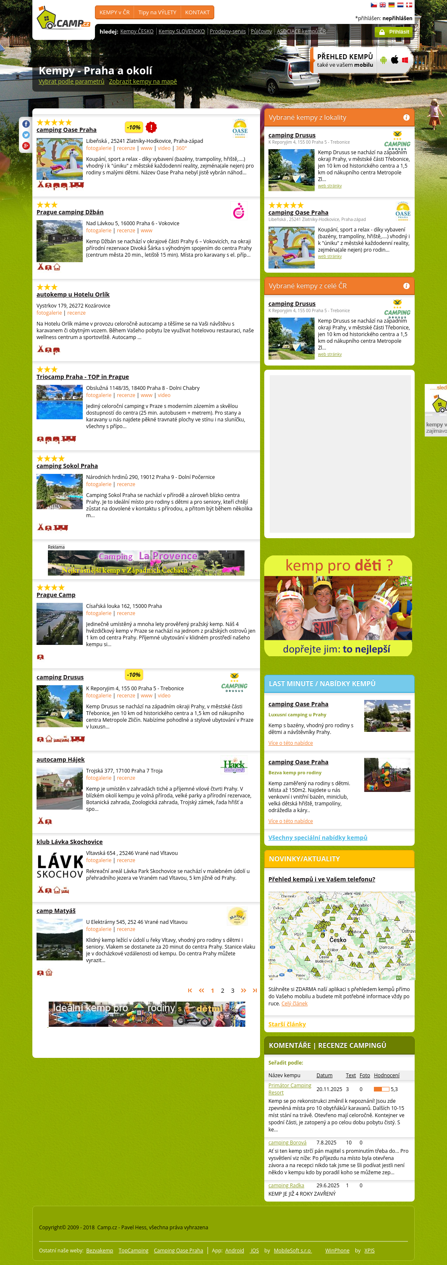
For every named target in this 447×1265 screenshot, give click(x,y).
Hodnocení (387, 1075)
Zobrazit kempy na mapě (143, 81)
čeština (374, 5)
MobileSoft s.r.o (293, 1250)
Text (351, 1075)
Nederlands (400, 5)
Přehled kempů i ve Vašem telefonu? (321, 879)
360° (181, 148)
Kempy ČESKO (136, 31)
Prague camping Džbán (119, 212)
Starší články (287, 1024)
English (382, 5)
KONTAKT (197, 12)
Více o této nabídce (290, 743)
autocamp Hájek (119, 759)
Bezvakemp (99, 1250)
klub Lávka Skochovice (89, 842)
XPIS (370, 1250)
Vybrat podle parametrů (72, 81)
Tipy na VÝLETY (157, 12)
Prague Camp (89, 595)
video (164, 148)
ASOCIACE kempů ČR (301, 31)
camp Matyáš (119, 911)
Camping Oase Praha (178, 1250)
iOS (254, 1250)
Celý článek (294, 1003)
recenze (127, 148)
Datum (324, 1075)
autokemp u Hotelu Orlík (89, 294)
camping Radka (286, 1185)
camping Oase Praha (119, 130)
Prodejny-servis (228, 31)
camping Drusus (119, 677)
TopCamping (134, 1250)
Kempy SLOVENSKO (182, 31)
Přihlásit (399, 32)
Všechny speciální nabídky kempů (318, 838)
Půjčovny (261, 31)
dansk (409, 5)
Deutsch (391, 5)
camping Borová (287, 1142)
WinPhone (338, 1250)
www (147, 148)
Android (234, 1250)
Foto (365, 1075)
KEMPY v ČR (114, 12)
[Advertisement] (109, 454)
